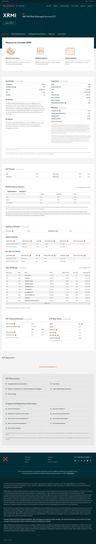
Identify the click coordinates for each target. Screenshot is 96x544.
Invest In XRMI (9, 23)
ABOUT (27, 462)
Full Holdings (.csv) (85, 267)
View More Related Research (47, 367)
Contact (90, 1)
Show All (48, 304)
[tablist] (48, 191)
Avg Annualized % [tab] (12, 191)
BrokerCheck (70, 473)
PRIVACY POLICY (52, 462)
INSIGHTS (27, 459)
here (83, 131)
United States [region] (6, 1)
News (87, 1)
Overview (5, 34)
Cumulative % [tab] (22, 191)
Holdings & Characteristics (37, 34)
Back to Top (8, 540)
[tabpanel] (48, 198)
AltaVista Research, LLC (14, 337)
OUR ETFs (27, 457)
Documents (62, 34)
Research (52, 34)
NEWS (49, 459)
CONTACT (50, 457)
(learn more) (51, 153)
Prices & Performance (18, 34)
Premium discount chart (83, 187)
